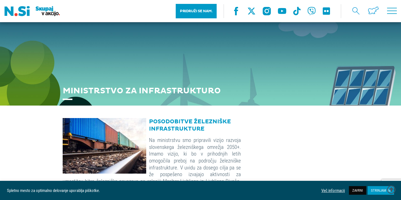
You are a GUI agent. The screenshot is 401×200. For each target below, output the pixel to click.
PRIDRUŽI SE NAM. (196, 11)
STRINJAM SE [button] (381, 190)
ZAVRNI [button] (357, 190)
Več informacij (333, 190)
